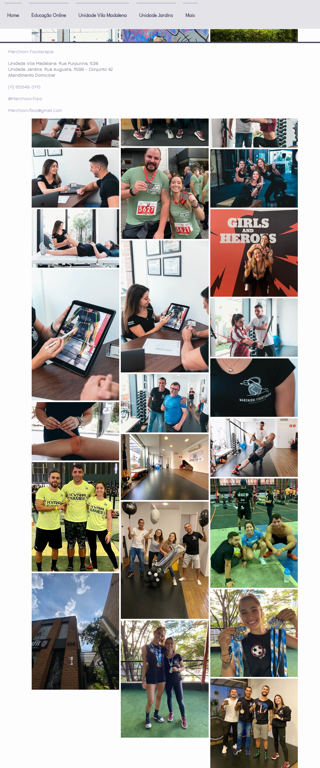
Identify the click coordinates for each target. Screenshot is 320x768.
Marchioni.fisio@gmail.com (35, 110)
